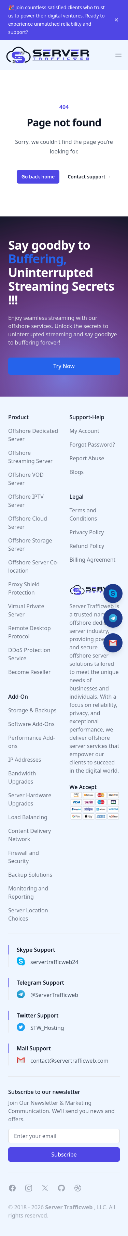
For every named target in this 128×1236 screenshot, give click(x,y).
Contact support (89, 176)
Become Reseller (29, 672)
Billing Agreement (93, 559)
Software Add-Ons (31, 724)
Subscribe (64, 1154)
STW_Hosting (47, 1028)
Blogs (77, 472)
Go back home (38, 176)
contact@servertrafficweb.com (69, 1060)
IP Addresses (24, 759)
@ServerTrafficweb (54, 995)
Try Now (63, 366)
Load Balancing (27, 817)
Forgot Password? (92, 444)
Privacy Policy (87, 532)
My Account (85, 431)
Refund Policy (87, 546)
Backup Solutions (30, 874)
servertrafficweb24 (54, 962)
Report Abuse (87, 458)
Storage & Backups (32, 710)
